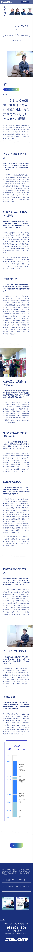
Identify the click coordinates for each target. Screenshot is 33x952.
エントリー (16, 845)
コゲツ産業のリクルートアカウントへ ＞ (16, 880)
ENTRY (25, 2)
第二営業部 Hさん (16, 40)
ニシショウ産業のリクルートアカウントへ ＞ (17, 888)
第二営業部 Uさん (23, 35)
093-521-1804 (16, 928)
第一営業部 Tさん (9, 35)
